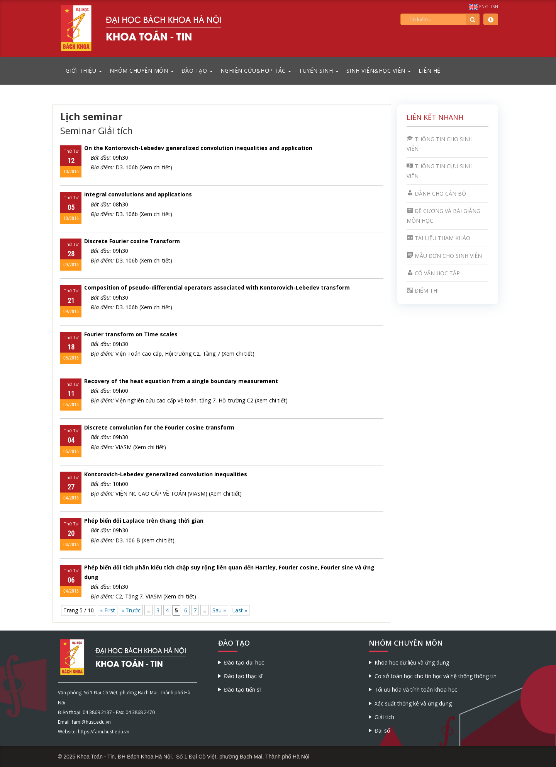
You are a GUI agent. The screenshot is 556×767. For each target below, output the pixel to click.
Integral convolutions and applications (138, 194)
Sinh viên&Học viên (378, 70)
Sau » (219, 610)
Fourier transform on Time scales (131, 334)
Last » (239, 610)
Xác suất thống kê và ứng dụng (413, 703)
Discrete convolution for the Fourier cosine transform (159, 427)
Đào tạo (197, 70)
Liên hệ (430, 70)
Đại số (382, 730)
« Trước (131, 610)
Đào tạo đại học (244, 662)
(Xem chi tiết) (155, 167)
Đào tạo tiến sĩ (242, 689)
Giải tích (384, 717)
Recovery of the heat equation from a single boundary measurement (181, 381)
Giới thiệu (84, 70)
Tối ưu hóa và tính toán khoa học (416, 689)
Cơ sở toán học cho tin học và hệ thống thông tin (436, 676)
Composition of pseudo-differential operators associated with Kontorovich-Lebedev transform (217, 287)
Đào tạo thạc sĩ (243, 676)
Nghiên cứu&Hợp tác (256, 70)
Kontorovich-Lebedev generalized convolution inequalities (165, 474)
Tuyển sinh (319, 70)
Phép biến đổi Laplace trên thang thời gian (143, 520)
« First (107, 610)
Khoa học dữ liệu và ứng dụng (412, 662)
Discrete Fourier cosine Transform (132, 241)
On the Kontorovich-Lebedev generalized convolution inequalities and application (198, 148)
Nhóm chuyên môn (142, 70)
